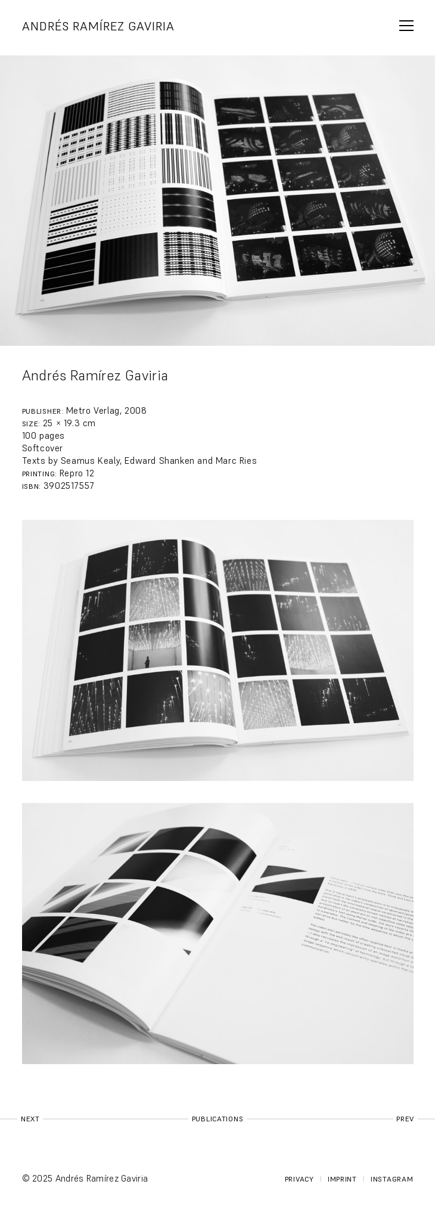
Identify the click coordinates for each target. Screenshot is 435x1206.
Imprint (342, 1178)
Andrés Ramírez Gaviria (98, 26)
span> (406, 25)
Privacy (299, 1178)
